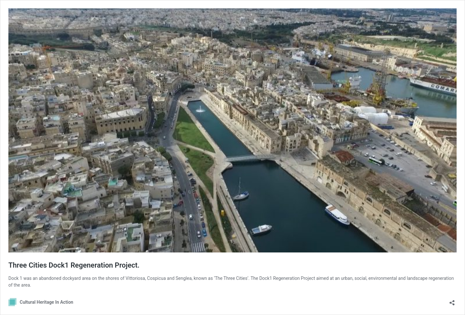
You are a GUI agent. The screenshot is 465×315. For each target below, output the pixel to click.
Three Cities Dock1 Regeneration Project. (74, 265)
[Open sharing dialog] (452, 301)
